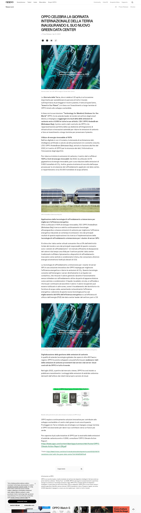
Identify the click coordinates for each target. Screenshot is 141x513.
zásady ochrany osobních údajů (19, 497)
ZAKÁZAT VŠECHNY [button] (15, 505)
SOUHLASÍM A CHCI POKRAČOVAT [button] (29, 506)
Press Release (123, 7)
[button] (35, 483)
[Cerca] (132, 2)
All (116, 7)
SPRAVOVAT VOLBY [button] (22, 501)
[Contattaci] (133, 509)
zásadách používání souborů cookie (17, 487)
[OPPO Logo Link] (9, 2)
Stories (132, 7)
